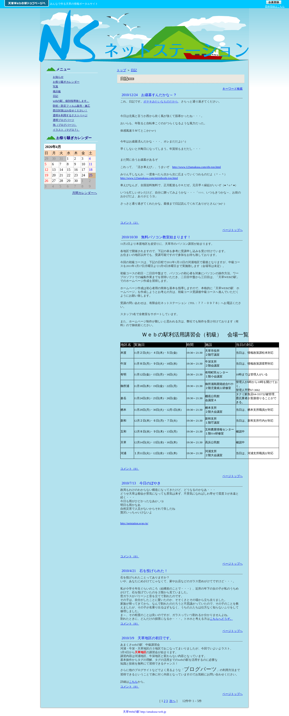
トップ (121, 70)
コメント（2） (129, 222)
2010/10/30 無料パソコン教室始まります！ (156, 237)
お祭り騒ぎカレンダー (66, 81)
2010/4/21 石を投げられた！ (145, 571)
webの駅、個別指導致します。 (71, 101)
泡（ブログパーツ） (65, 124)
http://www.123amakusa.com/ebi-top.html (196, 167)
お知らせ (58, 77)
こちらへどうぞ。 (221, 618)
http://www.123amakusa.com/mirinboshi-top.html (149, 178)
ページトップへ (232, 230)
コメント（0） (129, 468)
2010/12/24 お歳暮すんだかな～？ (149, 95)
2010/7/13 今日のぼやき (141, 483)
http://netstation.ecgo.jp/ (134, 523)
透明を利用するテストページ (70, 115)
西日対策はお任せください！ (70, 110)
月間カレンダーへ (84, 193)
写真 (55, 86)
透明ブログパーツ (63, 120)
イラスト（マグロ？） (66, 129)
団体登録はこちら (275, 6)
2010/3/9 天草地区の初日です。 (147, 638)
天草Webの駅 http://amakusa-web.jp (144, 711)
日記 (134, 70)
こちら (133, 681)
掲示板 (57, 91)
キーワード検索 (232, 88)
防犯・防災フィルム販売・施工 (71, 105)
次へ (172, 701)
